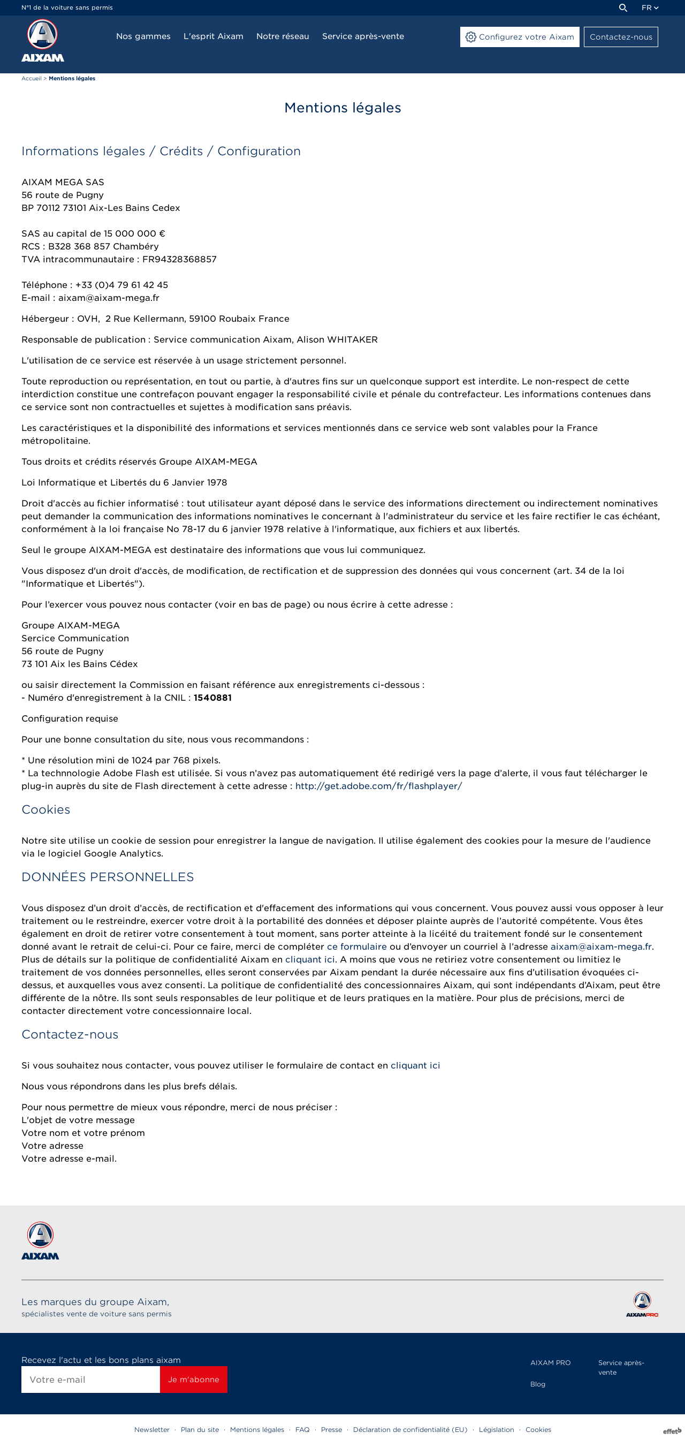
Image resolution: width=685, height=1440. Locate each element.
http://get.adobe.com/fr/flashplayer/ (377, 786)
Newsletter (152, 1430)
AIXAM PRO (550, 1363)
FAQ (302, 1430)
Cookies (538, 1430)
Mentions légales (257, 1430)
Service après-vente (621, 1367)
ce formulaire (357, 947)
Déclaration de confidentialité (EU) (410, 1430)
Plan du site (200, 1430)
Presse (331, 1430)
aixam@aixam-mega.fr (601, 947)
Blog (537, 1384)
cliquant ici (310, 959)
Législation (496, 1430)
